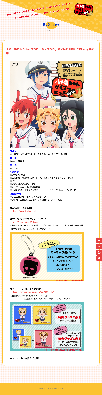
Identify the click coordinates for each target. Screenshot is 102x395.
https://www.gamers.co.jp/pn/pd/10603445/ (33, 291)
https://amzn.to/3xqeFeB (24, 210)
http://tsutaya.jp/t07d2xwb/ (25, 222)
